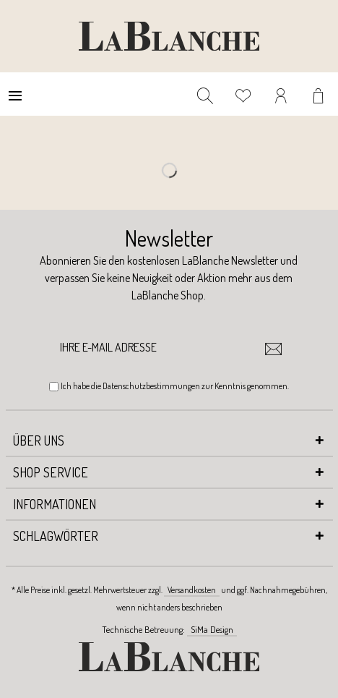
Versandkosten (192, 589)
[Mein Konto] (282, 94)
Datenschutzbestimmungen (151, 385)
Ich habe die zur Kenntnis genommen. (175, 385)
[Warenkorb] (320, 94)
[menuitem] (15, 94)
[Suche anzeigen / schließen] (205, 94)
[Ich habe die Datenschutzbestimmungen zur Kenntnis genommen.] (53, 386)
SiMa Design (212, 629)
